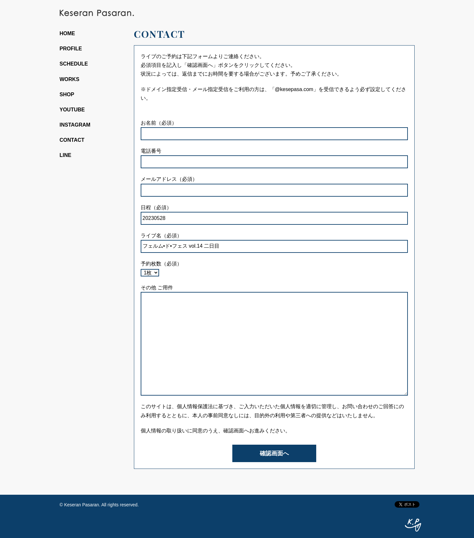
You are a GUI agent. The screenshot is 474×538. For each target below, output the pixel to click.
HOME (67, 33)
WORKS (69, 79)
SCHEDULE (74, 64)
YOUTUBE (72, 109)
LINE (65, 155)
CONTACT (72, 140)
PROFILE (71, 48)
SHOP (67, 94)
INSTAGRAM (75, 125)
